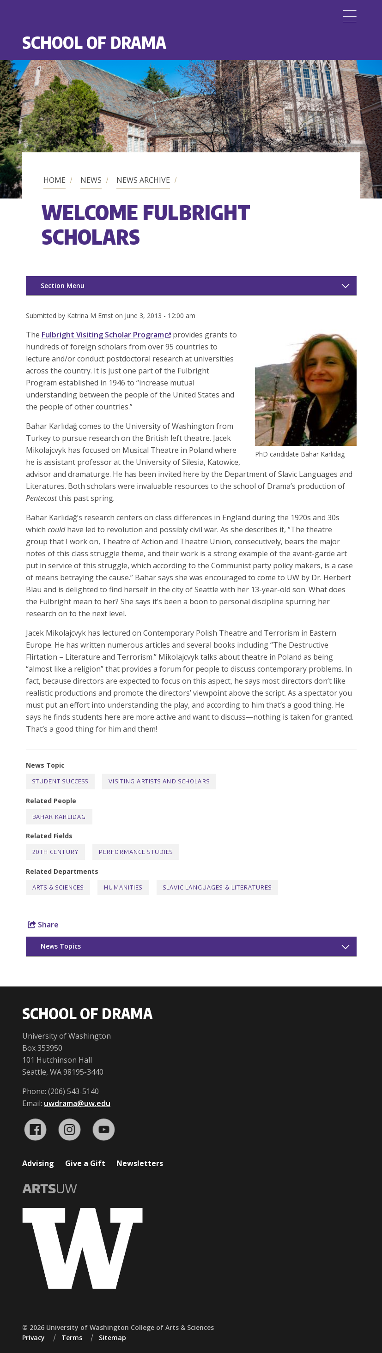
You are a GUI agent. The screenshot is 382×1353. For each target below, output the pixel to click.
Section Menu (63, 285)
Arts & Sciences (58, 887)
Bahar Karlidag (59, 816)
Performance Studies (136, 851)
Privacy (33, 1337)
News (91, 180)
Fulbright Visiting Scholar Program (106, 335)
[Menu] (350, 16)
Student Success (60, 781)
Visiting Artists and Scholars (159, 781)
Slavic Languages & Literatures (217, 887)
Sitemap (112, 1337)
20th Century (55, 851)
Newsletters (139, 1163)
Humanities (123, 887)
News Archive (143, 180)
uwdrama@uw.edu (77, 1103)
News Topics (61, 946)
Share (43, 925)
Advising (38, 1163)
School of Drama (94, 42)
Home (54, 180)
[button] (306, 443)
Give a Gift (85, 1163)
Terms (71, 1337)
